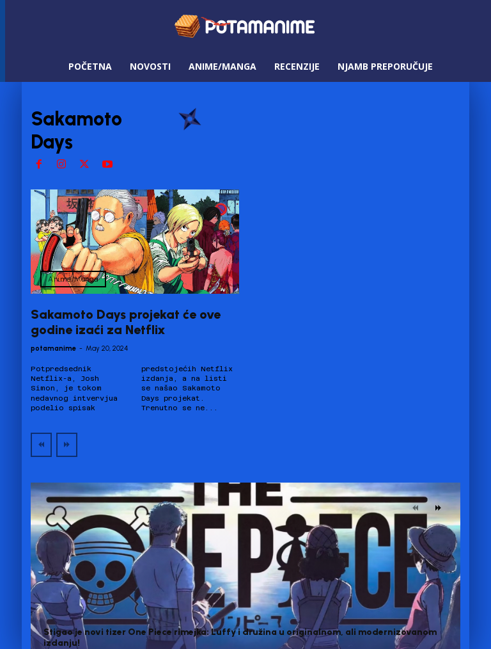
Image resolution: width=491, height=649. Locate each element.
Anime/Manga (73, 279)
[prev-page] (41, 445)
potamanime (53, 348)
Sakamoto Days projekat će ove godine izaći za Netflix (126, 322)
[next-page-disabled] (66, 445)
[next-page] (438, 508)
